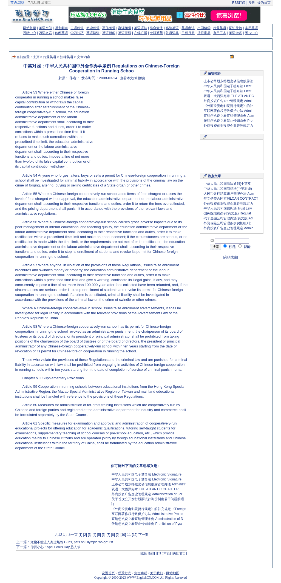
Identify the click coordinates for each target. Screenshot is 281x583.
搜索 (251, 3)
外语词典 (172, 33)
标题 (229, 247)
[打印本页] (163, 553)
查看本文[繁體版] (132, 78)
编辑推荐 (214, 73)
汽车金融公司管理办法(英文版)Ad (228, 218)
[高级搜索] (230, 257)
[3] (90, 535)
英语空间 (45, 28)
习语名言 (45, 33)
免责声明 (140, 573)
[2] (85, 535)
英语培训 (93, 33)
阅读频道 (93, 28)
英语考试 (188, 28)
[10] (123, 535)
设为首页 (264, 3)
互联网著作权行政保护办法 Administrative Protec (147, 514)
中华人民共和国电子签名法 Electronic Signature (146, 474)
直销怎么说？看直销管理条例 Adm (229, 116)
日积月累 (188, 33)
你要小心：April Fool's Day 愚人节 (55, 547)
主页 (36, 57)
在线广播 (140, 33)
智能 (244, 247)
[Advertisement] (140, 124)
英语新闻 (108, 33)
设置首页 (108, 573)
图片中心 (251, 33)
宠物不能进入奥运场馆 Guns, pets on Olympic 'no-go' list (71, 542)
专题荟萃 (156, 33)
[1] (80, 535)
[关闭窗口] (179, 553)
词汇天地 (235, 28)
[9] (117, 535)
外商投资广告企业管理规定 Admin (228, 101)
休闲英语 (61, 33)
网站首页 (29, 28)
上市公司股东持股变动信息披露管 (228, 81)
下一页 (143, 535)
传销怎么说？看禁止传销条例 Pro (228, 121)
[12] (134, 535)
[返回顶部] (147, 553)
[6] (103, 535)
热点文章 (214, 176)
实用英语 (251, 28)
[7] (108, 535)
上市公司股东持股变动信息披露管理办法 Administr (148, 484)
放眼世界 (204, 33)
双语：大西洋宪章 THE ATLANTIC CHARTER (145, 489)
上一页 (73, 535)
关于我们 (156, 573)
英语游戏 (235, 33)
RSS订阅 (239, 3)
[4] (94, 535)
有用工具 (219, 33)
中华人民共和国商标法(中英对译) (228, 189)
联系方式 (124, 573)
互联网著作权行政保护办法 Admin (228, 111)
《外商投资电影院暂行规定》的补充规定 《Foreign (149, 509)
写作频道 (108, 28)
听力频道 (61, 28)
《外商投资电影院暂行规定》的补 (228, 106)
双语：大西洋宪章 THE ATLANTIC (229, 96)
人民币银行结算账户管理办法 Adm (229, 194)
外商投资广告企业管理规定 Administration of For (147, 494)
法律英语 (66, 57)
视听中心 (29, 33)
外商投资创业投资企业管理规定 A (228, 126)
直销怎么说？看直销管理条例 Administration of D (147, 519)
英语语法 (140, 28)
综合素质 (156, 28)
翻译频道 (124, 28)
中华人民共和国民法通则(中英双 (227, 184)
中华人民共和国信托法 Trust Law (228, 208)
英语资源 (124, 33)
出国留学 (204, 28)
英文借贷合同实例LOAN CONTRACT (231, 198)
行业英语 (219, 28)
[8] (113, 535)
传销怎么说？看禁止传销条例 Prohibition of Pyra (147, 524)
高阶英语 (172, 28)
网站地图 (172, 573)
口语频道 (77, 28)
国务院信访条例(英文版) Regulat (227, 213)
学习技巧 (77, 33)
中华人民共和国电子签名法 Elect (227, 86)
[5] (99, 535)
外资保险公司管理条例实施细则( (227, 223)
